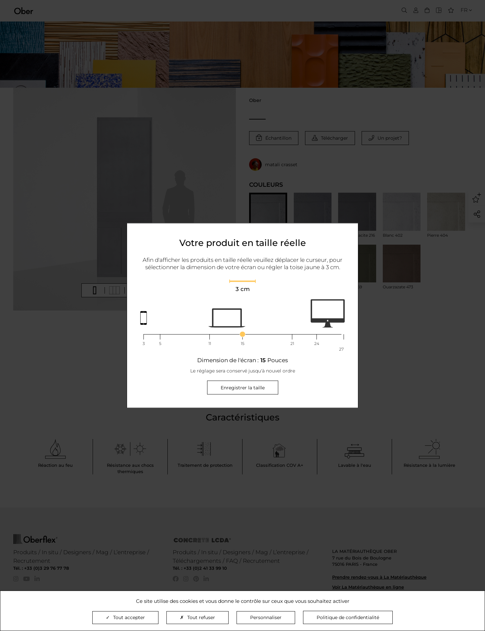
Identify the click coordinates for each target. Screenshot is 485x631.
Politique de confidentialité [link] (348, 617)
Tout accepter (125, 617)
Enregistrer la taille (243, 387)
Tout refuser (197, 617)
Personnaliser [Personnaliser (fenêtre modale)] (266, 617)
